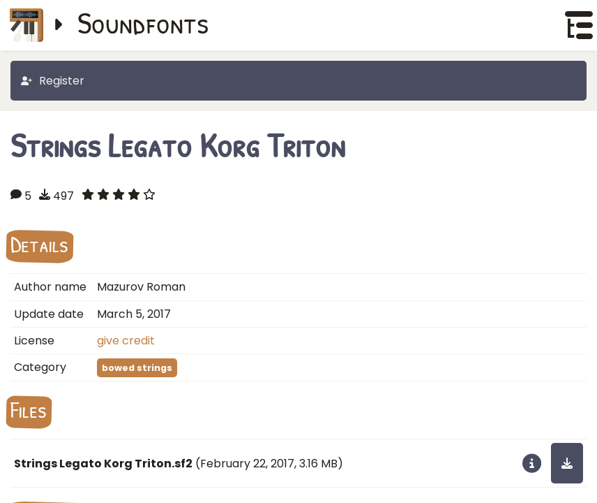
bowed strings (137, 368)
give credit (126, 341)
